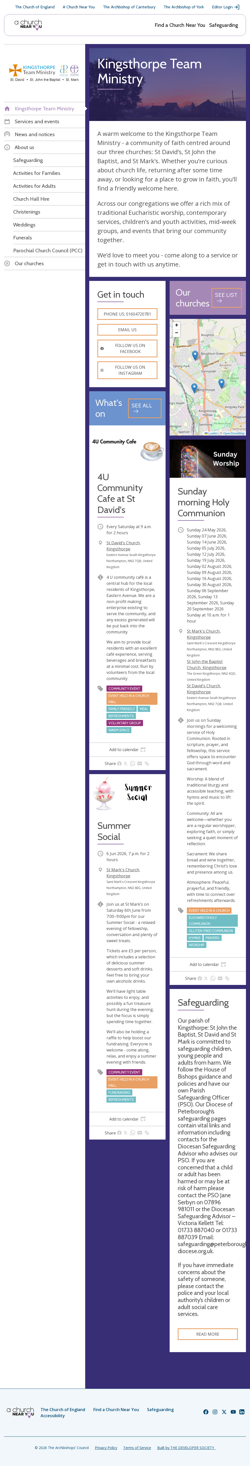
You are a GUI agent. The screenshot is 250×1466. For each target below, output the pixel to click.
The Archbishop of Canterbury (129, 7)
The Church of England (35, 7)
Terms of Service (137, 1447)
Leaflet (211, 433)
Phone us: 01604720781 (127, 314)
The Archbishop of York (184, 7)
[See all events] (145, 408)
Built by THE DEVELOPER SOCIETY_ (186, 1447)
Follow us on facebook (122, 348)
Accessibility (53, 1415)
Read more (207, 1334)
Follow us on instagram (122, 370)
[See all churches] (226, 297)
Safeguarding (223, 25)
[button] (195, 355)
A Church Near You (79, 7)
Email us (127, 330)
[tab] (127, 749)
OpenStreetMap (234, 433)
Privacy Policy (106, 1447)
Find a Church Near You (180, 25)
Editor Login (226, 7)
